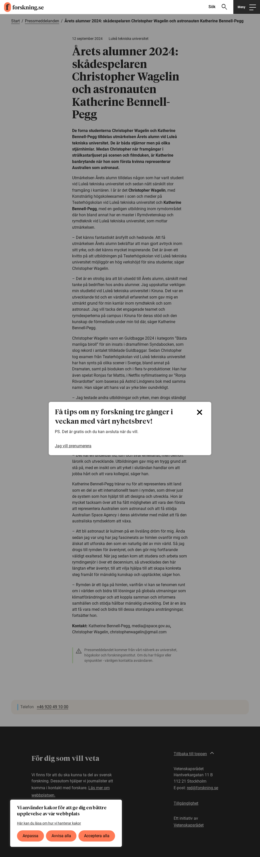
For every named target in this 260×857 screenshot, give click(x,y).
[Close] (199, 412)
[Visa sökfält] (219, 7)
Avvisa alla (61, 835)
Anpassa (30, 835)
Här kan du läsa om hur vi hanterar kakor (49, 823)
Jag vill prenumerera (73, 446)
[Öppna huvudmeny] (246, 7)
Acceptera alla (96, 835)
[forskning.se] (22, 7)
